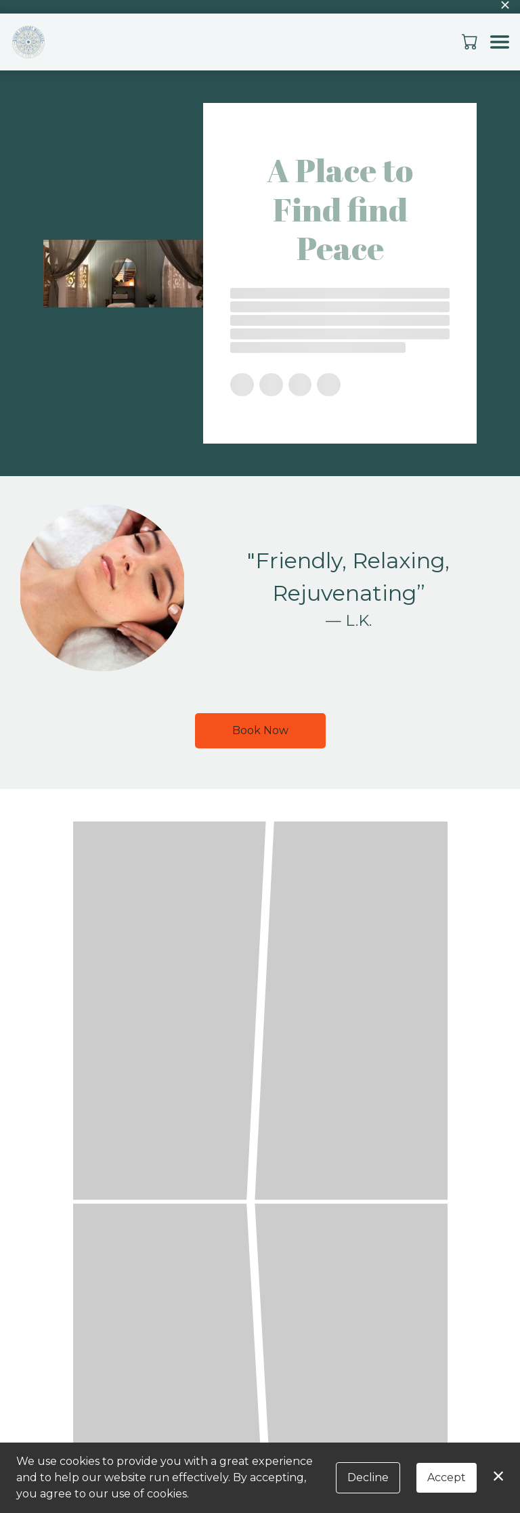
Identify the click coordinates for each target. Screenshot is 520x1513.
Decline (368, 1477)
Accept (446, 1477)
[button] (470, 41)
